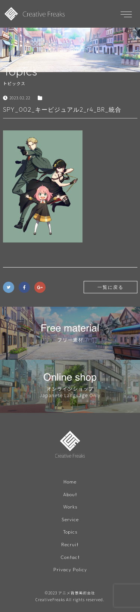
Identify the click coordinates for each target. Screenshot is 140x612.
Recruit (70, 544)
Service (70, 519)
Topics (70, 532)
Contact (70, 557)
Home (70, 482)
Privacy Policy (70, 569)
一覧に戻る (110, 287)
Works (70, 507)
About (70, 494)
